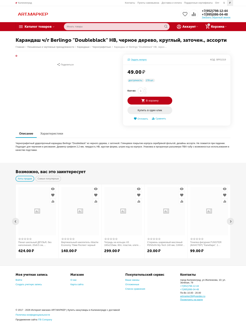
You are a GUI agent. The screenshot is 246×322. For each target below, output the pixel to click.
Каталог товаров (38, 26)
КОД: (213, 59)
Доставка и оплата (171, 2)
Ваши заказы (132, 280)
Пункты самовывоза (148, 2)
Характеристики (51, 133)
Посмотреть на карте (191, 299)
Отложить (141, 118)
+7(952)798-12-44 (215, 11)
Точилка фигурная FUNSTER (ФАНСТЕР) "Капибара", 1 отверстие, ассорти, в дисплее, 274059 (207, 244)
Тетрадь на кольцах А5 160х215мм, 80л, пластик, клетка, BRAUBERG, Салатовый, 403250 (122, 244)
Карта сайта (76, 284)
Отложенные (132, 284)
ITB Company (45, 319)
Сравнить (158, 118)
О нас (73, 280)
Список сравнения (135, 289)
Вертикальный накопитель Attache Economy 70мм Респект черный (79, 243)
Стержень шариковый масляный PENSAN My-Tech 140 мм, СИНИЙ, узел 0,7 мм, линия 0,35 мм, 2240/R (166, 244)
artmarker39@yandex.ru (192, 296)
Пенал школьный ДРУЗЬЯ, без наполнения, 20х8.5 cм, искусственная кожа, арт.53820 (35, 244)
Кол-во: (131, 90)
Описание (26, 133)
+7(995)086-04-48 (215, 14)
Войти (19, 280)
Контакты (130, 2)
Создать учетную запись (29, 284)
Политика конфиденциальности (33, 314)
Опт (217, 2)
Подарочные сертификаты (198, 2)
